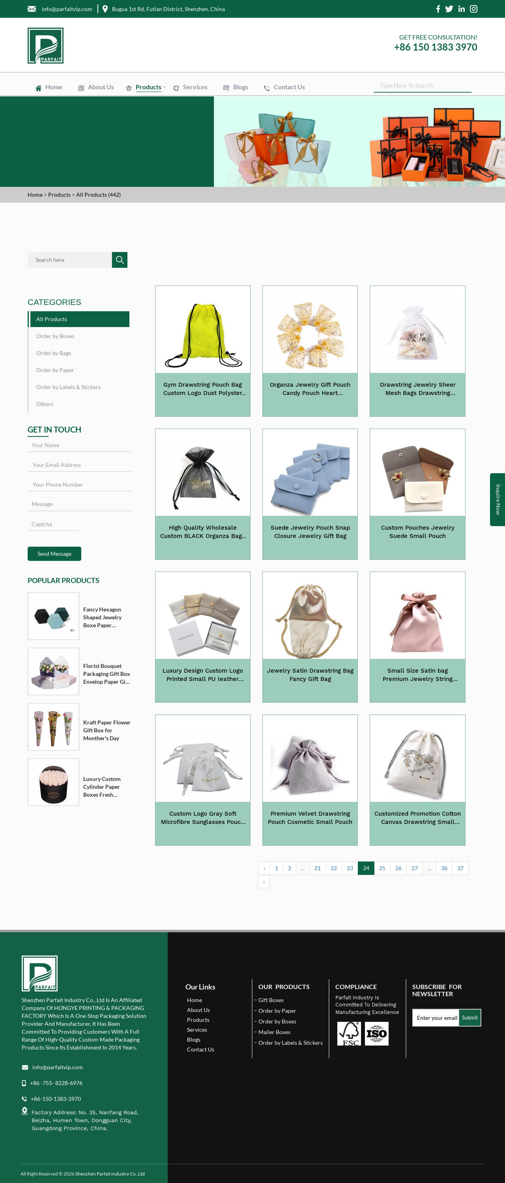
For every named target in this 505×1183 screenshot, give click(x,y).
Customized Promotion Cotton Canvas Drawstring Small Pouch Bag (417, 818)
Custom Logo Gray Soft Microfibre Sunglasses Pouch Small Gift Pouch (202, 818)
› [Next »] (264, 881)
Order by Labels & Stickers (68, 387)
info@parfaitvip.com (57, 1067)
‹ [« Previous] (264, 868)
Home (53, 86)
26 (398, 868)
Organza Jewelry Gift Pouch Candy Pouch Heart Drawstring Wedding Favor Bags (310, 389)
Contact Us (289, 86)
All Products (51, 319)
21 (317, 868)
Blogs (240, 86)
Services (195, 86)
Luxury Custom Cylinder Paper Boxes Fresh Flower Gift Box (102, 787)
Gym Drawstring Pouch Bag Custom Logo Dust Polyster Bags (202, 389)
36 (444, 868)
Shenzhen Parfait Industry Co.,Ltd (110, 1174)
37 (460, 868)
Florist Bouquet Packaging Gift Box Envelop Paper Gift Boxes (106, 674)
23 (350, 868)
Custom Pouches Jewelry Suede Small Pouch (417, 532)
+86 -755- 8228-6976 (56, 1083)
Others (44, 404)
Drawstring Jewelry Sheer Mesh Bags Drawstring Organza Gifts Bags (418, 389)
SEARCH (471, 86)
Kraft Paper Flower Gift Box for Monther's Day (107, 730)
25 (382, 868)
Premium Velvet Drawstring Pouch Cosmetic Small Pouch (310, 818)
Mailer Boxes (274, 1032)
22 (334, 868)
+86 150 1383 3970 (435, 47)
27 (414, 868)
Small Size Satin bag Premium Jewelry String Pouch (418, 675)
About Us (101, 86)
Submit (470, 1017)
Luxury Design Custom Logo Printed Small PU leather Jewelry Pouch (203, 675)
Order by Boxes (55, 336)
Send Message (54, 553)
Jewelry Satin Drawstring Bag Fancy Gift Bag (310, 675)
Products (148, 86)
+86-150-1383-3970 (56, 1098)
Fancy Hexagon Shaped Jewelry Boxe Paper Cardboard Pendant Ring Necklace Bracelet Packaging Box (105, 617)
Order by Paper (55, 370)
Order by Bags (53, 353)
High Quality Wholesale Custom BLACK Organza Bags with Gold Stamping (202, 532)
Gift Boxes (271, 1000)
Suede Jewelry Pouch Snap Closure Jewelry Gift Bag (310, 532)
